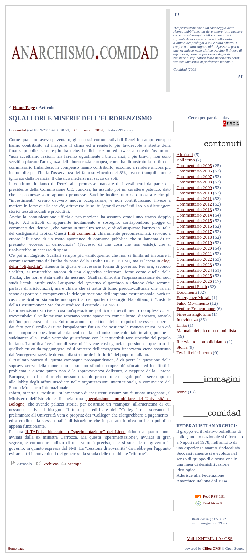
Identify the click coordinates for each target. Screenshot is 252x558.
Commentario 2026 (194, 281)
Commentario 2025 (194, 275)
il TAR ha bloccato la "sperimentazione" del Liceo (75, 431)
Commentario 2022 (194, 259)
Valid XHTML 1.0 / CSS (209, 538)
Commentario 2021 (194, 253)
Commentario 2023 (194, 264)
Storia (182, 347)
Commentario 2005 (194, 165)
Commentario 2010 (194, 193)
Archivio (46, 463)
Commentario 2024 (194, 270)
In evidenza (187, 319)
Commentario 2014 (88, 130)
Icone (182, 391)
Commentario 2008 (194, 182)
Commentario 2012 (194, 204)
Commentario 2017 (194, 231)
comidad (19, 130)
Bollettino (186, 159)
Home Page (24, 107)
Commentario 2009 (194, 187)
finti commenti (81, 233)
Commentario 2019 (194, 242)
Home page (16, 548)
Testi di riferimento (194, 352)
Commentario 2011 (194, 198)
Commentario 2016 (194, 226)
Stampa (70, 463)
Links (182, 325)
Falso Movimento (193, 303)
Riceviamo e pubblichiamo (201, 341)
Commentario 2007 (194, 176)
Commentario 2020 (194, 248)
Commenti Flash (192, 286)
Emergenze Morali (194, 297)
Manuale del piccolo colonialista (207, 330)
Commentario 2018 (194, 237)
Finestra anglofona (194, 314)
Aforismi (185, 154)
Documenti (187, 292)
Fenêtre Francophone (196, 308)
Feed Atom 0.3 (209, 503)
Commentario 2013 (194, 209)
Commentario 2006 (194, 170)
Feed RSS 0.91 (210, 496)
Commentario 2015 (194, 220)
